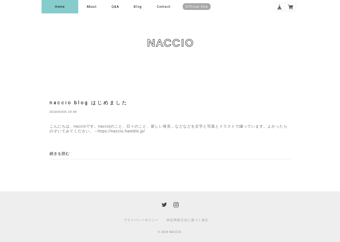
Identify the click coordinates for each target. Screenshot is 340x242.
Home (60, 7)
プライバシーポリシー (141, 220)
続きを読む (60, 153)
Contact (164, 7)
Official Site (196, 7)
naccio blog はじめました (89, 102)
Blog (138, 7)
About (92, 7)
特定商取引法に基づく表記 (187, 220)
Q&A (115, 7)
